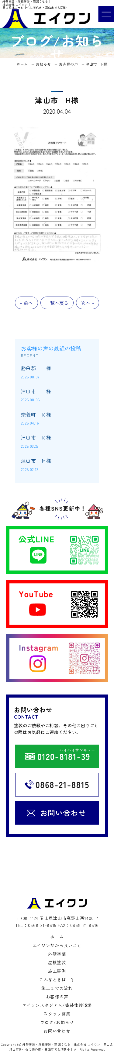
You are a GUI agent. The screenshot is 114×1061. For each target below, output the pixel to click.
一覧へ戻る (57, 303)
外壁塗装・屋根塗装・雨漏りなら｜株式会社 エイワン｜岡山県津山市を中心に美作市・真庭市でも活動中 (61, 1047)
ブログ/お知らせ (57, 1022)
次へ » (87, 303)
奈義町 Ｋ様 (36, 414)
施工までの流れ (57, 988)
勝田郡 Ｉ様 (36, 368)
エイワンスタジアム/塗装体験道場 (57, 1005)
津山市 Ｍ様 (36, 460)
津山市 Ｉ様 (36, 391)
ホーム (57, 937)
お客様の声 (57, 996)
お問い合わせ (56, 1031)
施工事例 (57, 971)
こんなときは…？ (57, 979)
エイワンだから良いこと (57, 945)
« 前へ (26, 303)
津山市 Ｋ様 (36, 437)
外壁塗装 (57, 954)
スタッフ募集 (56, 1014)
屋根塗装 (57, 962)
